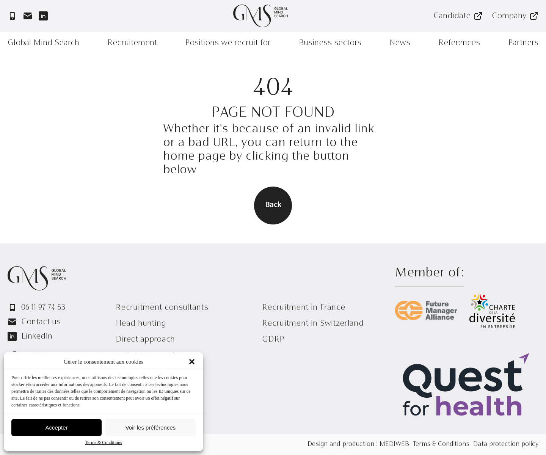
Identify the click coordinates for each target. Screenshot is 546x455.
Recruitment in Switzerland (313, 323)
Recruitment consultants (162, 307)
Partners (523, 42)
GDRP (273, 339)
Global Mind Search (43, 42)
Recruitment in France (303, 307)
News (399, 42)
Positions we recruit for (228, 42)
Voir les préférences (151, 427)
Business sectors (330, 42)
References (459, 42)
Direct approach (145, 339)
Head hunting (141, 323)
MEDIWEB (394, 444)
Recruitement (132, 42)
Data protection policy (505, 444)
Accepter (56, 427)
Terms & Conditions (103, 442)
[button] (192, 362)
